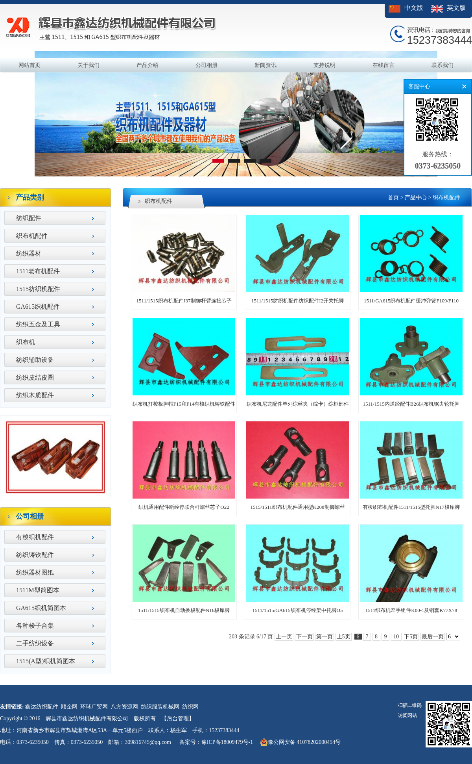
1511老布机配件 (38, 271)
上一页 (284, 637)
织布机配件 (32, 235)
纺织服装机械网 (160, 707)
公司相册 (206, 65)
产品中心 (416, 197)
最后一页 (433, 637)
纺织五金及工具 (38, 324)
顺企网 (69, 707)
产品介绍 (147, 65)
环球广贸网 (94, 707)
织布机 (25, 342)
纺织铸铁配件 (35, 554)
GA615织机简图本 (41, 608)
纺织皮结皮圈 (35, 377)
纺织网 (190, 707)
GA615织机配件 (38, 306)
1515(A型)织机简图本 (45, 661)
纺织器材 (28, 253)
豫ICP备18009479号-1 (227, 742)
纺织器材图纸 (35, 572)
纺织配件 (28, 218)
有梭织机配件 (35, 537)
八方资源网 (124, 707)
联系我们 (442, 65)
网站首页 (29, 65)
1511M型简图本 (37, 590)
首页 (393, 197)
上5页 (343, 637)
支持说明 (324, 65)
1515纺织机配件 (38, 289)
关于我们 (88, 65)
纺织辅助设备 (35, 359)
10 (396, 637)
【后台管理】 (177, 718)
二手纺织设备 (35, 643)
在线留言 (383, 65)
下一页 (304, 637)
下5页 (411, 637)
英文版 (456, 7)
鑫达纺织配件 (41, 707)
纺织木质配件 (35, 395)
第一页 (324, 637)
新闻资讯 (265, 65)
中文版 (413, 7)
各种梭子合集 (35, 625)
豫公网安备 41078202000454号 (300, 742)
